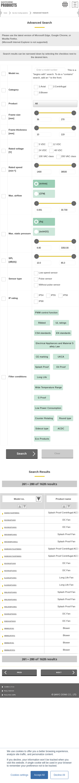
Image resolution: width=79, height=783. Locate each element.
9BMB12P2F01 (12, 635)
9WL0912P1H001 (13, 592)
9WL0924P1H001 (13, 599)
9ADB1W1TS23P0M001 (16, 556)
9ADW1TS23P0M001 (15, 512)
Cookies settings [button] (19, 775)
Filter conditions (18, 376)
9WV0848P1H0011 (14, 541)
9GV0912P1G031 (13, 570)
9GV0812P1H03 (12, 520)
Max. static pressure (20, 233)
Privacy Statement (12, 693)
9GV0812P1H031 (13, 527)
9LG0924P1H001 (13, 585)
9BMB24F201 (11, 642)
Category (14, 89)
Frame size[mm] (15, 116)
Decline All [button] (59, 775)
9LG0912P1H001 (13, 577)
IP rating (13, 298)
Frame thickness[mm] (18, 131)
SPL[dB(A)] (12, 260)
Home (6, 13)
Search (22, 453)
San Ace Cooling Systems (25, 13)
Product (13, 103)
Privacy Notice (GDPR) (14, 698)
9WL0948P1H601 (13, 606)
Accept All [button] (39, 775)
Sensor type (15, 278)
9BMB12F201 (11, 628)
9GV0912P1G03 (12, 563)
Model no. (14, 73)
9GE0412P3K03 (12, 621)
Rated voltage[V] (16, 150)
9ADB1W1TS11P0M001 (16, 548)
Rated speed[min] (15, 169)
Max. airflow (15, 195)
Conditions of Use (12, 688)
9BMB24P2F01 (12, 650)
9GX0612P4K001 (13, 613)
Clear (57, 453)
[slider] (36, 113)
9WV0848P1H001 (13, 534)
